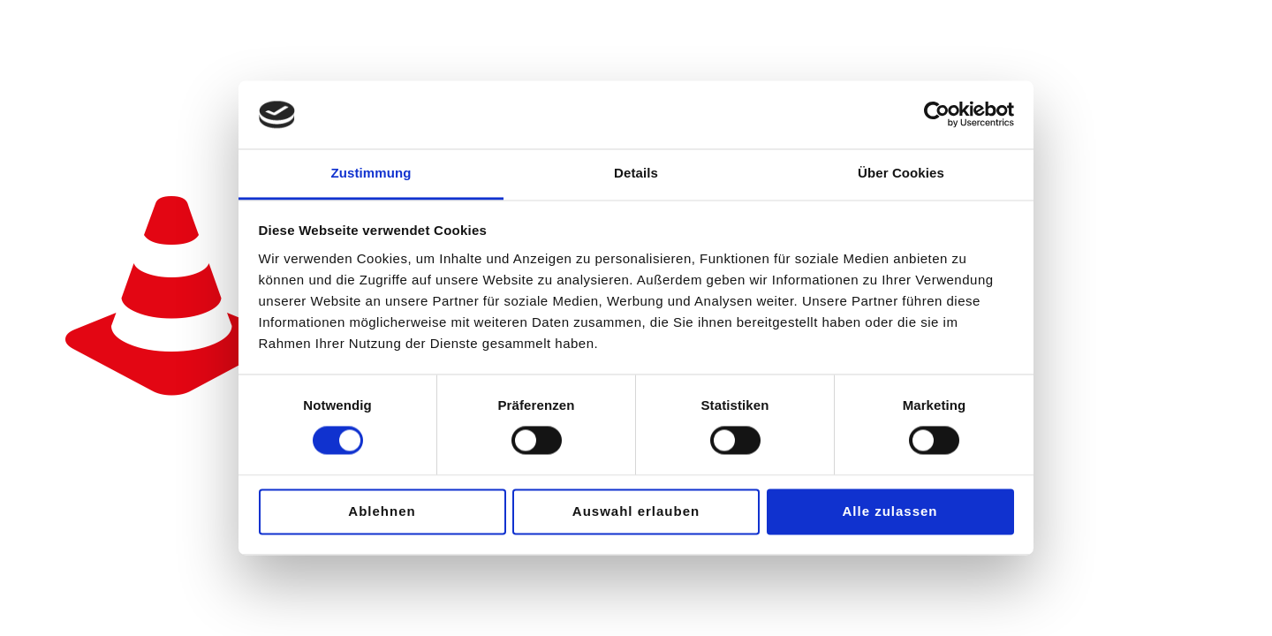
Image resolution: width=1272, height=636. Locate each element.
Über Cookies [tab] (901, 172)
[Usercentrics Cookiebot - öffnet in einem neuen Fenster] (936, 115)
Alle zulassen (889, 511)
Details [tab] (636, 172)
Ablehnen (381, 511)
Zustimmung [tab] (371, 172)
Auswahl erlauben (636, 511)
